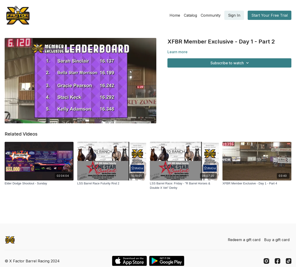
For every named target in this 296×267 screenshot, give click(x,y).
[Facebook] (277, 261)
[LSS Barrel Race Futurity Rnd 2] (111, 183)
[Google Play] (167, 261)
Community (211, 15)
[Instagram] (266, 261)
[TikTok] (288, 261)
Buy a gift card (277, 239)
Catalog (190, 15)
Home (175, 15)
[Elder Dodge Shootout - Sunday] (39, 183)
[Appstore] (129, 261)
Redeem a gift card (244, 239)
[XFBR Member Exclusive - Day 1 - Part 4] (256, 183)
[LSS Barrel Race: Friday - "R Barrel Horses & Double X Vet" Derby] (184, 185)
